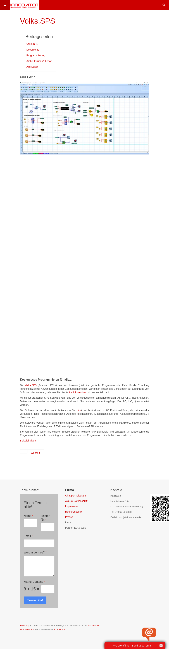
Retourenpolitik (73, 511)
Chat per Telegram (75, 495)
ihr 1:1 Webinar (77, 392)
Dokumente (33, 49)
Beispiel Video (28, 440)
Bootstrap (24, 625)
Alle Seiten (33, 66)
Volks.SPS (37, 21)
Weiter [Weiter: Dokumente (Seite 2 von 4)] (35, 452)
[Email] (39, 543)
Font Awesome (27, 629)
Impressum (71, 506)
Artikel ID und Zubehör (39, 61)
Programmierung (36, 55)
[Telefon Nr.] (47, 527)
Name (28, 515)
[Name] (30, 523)
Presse (69, 517)
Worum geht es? (35, 552)
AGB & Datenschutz (76, 501)
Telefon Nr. (45, 517)
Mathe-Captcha (34, 581)
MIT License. (94, 625)
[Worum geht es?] (39, 566)
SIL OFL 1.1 (59, 629)
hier (79, 410)
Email (28, 536)
